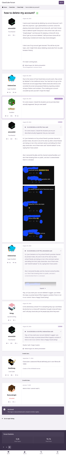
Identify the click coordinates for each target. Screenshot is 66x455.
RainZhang (11, 368)
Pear (12, 109)
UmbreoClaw (12, 85)
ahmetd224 (11, 28)
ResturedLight (11, 395)
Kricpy (12, 313)
